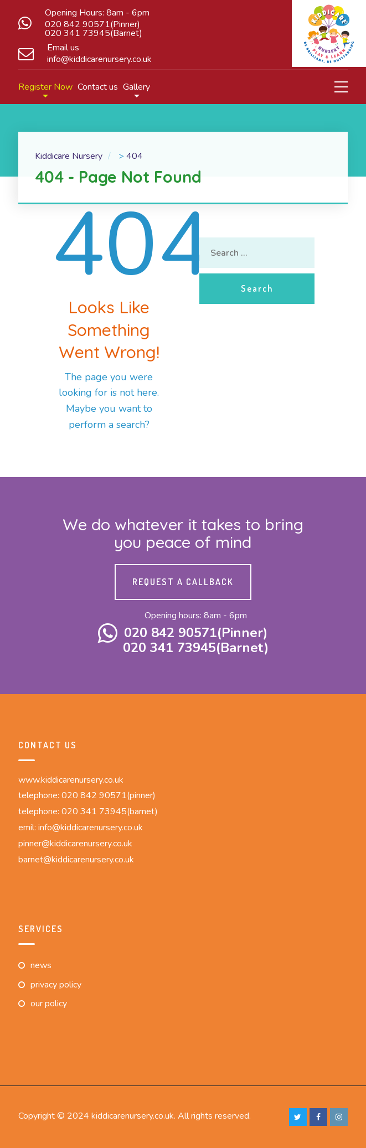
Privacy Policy (55, 985)
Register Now (45, 87)
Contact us (98, 87)
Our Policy (48, 1003)
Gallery (136, 87)
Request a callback (183, 581)
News (40, 965)
